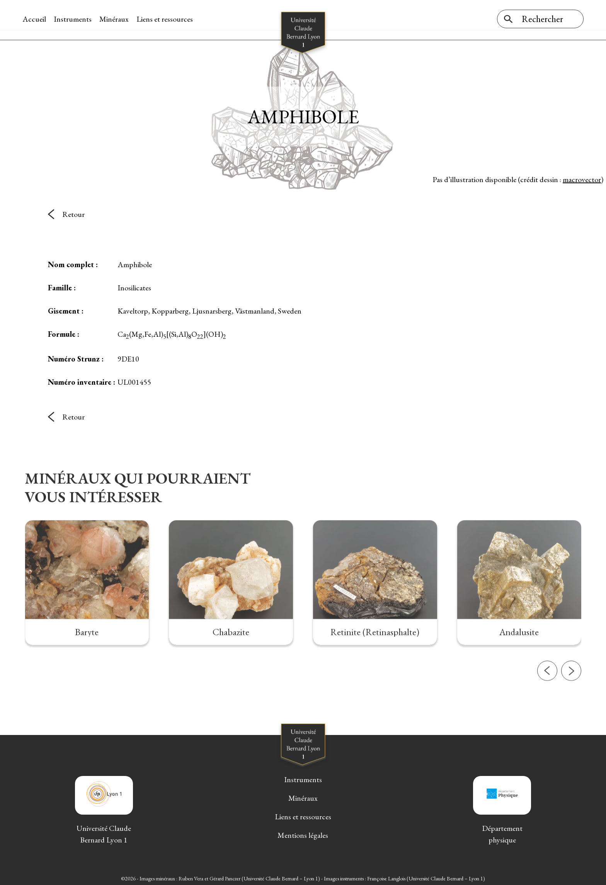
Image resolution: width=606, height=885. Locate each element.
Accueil (36, 19)
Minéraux (116, 19)
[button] (547, 699)
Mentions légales (302, 834)
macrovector (582, 177)
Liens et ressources (167, 19)
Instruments (75, 19)
